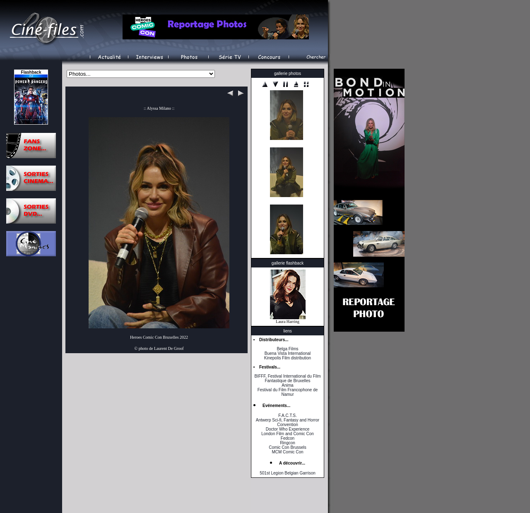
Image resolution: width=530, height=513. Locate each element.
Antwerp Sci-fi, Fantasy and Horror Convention (287, 422)
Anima (287, 385)
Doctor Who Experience (288, 429)
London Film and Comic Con (287, 433)
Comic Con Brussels (287, 447)
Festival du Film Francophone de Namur (288, 392)
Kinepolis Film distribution (287, 358)
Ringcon (287, 443)
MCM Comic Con (287, 452)
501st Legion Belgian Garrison (288, 473)
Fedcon (287, 438)
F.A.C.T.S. (287, 415)
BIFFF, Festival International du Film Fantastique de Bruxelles (287, 378)
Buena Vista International (288, 353)
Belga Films (287, 349)
